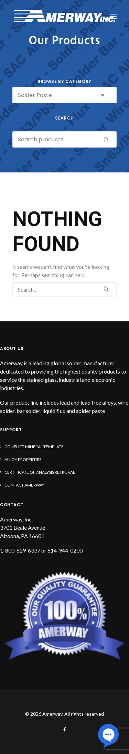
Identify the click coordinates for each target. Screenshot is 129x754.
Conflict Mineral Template (34, 446)
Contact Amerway (24, 485)
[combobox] (64, 95)
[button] (113, 16)
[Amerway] (64, 16)
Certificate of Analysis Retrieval (39, 472)
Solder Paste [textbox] (61, 95)
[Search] (64, 289)
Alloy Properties (22, 459)
